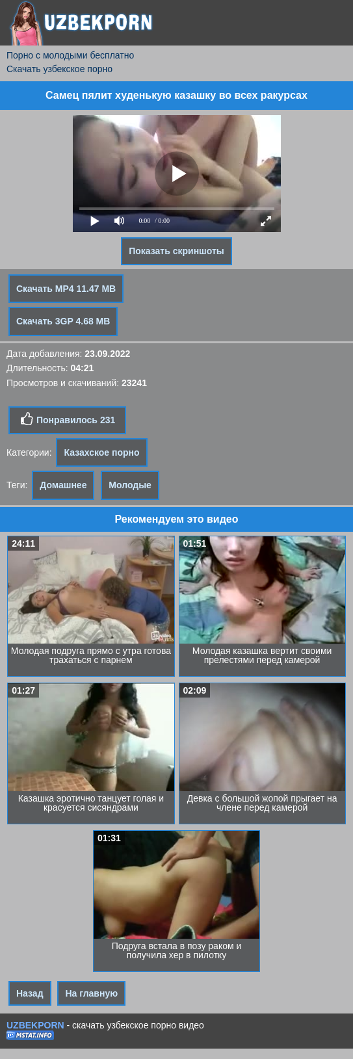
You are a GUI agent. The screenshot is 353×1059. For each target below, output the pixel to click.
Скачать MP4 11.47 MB (66, 288)
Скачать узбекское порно (59, 69)
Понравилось (67, 419)
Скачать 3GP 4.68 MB (63, 321)
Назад (30, 993)
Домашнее (63, 485)
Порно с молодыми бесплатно (70, 55)
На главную (91, 993)
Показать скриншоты (176, 251)
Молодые (130, 485)
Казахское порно (101, 452)
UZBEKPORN (35, 1025)
